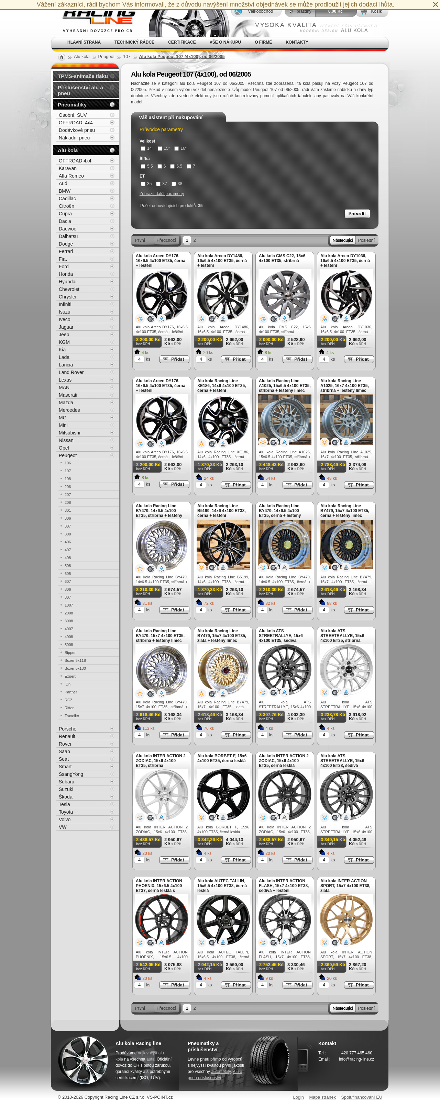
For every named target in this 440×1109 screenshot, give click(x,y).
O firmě (263, 42)
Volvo (64, 819)
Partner (71, 692)
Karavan (68, 168)
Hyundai (67, 281)
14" (147, 148)
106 (68, 463)
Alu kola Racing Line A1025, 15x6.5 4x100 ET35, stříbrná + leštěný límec (285, 385)
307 (68, 526)
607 (68, 581)
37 (161, 183)
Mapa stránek (322, 1097)
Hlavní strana (84, 42)
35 (146, 183)
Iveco (64, 319)
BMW (64, 191)
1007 (69, 605)
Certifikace (182, 42)
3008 (69, 621)
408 (68, 558)
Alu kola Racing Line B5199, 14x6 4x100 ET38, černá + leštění (221, 510)
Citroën (66, 206)
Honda (66, 274)
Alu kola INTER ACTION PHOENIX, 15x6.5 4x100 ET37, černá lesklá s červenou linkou (159, 888)
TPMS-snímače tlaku (83, 76)
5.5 (147, 166)
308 (68, 534)
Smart (65, 766)
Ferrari (66, 251)
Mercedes (69, 410)
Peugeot (68, 455)
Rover (65, 744)
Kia (62, 349)
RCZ (69, 700)
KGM (64, 342)
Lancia (66, 364)
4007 (69, 629)
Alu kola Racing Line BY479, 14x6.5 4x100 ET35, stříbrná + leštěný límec (159, 513)
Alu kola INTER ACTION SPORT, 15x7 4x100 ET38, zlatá (345, 886)
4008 (69, 637)
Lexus (65, 380)
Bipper (70, 652)
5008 (69, 645)
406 (68, 542)
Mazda (66, 402)
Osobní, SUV (73, 115)
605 (68, 574)
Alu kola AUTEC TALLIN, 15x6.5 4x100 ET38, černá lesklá (222, 886)
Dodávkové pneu (77, 130)
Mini (63, 425)
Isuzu (64, 312)
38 (177, 183)
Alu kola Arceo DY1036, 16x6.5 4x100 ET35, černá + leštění (345, 260)
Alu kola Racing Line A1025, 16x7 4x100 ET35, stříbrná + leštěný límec (344, 385)
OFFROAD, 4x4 (76, 122)
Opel (64, 448)
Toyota (66, 812)
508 (68, 566)
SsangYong (71, 774)
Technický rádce (134, 42)
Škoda (66, 797)
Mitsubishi (69, 432)
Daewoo (67, 228)
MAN (64, 387)
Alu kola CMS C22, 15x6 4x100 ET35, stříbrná (282, 258)
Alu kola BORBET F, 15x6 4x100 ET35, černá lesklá (221, 758)
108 (68, 479)
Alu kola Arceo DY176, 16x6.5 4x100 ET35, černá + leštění (160, 260)
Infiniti (65, 304)
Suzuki (66, 789)
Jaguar (66, 327)
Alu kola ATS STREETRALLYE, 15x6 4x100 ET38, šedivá (342, 761)
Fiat (63, 259)
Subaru (66, 781)
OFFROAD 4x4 (75, 160)
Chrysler (68, 296)
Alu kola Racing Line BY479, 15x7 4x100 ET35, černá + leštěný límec (344, 510)
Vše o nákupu (225, 42)
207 (68, 495)
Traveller (72, 716)
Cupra (65, 213)
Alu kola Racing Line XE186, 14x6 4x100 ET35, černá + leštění (221, 385)
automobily (221, 1071)
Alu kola (68, 150)
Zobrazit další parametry (162, 193)
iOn (67, 684)
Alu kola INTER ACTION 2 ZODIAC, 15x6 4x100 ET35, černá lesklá (284, 761)
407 (68, 550)
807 (68, 597)
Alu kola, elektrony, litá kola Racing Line (95, 18)
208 (68, 502)
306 (68, 518)
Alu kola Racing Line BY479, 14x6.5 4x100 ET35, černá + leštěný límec (280, 513)
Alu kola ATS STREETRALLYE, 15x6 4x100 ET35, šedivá (281, 636)
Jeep (64, 334)
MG (63, 417)
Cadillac (67, 198)
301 (68, 510)
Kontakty (297, 42)
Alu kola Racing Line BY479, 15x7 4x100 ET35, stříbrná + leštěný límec (160, 636)
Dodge (66, 244)
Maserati (68, 395)
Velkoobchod (260, 11)
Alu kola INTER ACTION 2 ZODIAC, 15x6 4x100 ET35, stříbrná (161, 761)
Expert (70, 676)
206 (68, 487)
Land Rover (71, 372)
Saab (64, 751)
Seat (64, 759)
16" (180, 148)
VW (63, 827)
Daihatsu (68, 236)
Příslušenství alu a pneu (80, 90)
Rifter (69, 708)
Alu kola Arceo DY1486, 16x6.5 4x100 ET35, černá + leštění (222, 260)
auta (150, 1059)
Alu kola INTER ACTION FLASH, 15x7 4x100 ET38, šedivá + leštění (284, 886)
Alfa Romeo (71, 176)
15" (164, 148)
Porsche (67, 729)
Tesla (64, 804)
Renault (67, 736)
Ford (64, 266)
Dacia (65, 221)
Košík (376, 11)
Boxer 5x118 (75, 660)
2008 (69, 613)
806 (68, 589)
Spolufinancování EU (361, 1097)
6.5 (176, 166)
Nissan (66, 440)
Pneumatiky (72, 104)
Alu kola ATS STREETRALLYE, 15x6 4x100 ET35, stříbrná (342, 636)
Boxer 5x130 (75, 668)
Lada (64, 357)
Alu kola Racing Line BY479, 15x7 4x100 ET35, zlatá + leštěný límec (221, 636)
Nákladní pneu (74, 137)
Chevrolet (69, 289)
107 (68, 471)
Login (298, 1097)
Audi (63, 183)
